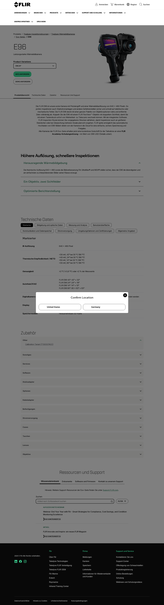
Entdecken (70, 13)
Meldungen (87, 557)
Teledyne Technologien (58, 561)
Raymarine (53, 582)
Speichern (41, 21)
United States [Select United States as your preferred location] (53, 307)
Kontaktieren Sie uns (124, 557)
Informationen (115, 13)
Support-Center (122, 561)
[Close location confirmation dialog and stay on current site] (125, 295)
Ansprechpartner (22, 21)
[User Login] (100, 4)
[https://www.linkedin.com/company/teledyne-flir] (15, 561)
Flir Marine (53, 574)
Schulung (120, 578)
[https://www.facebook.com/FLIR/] (20, 561)
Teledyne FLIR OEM (57, 570)
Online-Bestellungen (124, 574)
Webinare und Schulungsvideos (129, 582)
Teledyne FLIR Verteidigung (60, 565)
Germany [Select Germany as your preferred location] (95, 307)
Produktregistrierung (124, 570)
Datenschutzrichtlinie (21, 601)
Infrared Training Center (59, 586)
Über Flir (52, 557)
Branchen (38, 13)
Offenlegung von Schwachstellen (129, 565)
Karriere (86, 561)
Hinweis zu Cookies (40, 601)
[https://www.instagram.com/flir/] (25, 561)
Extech (52, 578)
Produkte (54, 13)
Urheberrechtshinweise (59, 601)
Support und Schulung (92, 13)
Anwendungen (20, 13)
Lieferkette (87, 570)
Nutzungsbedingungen (79, 601)
